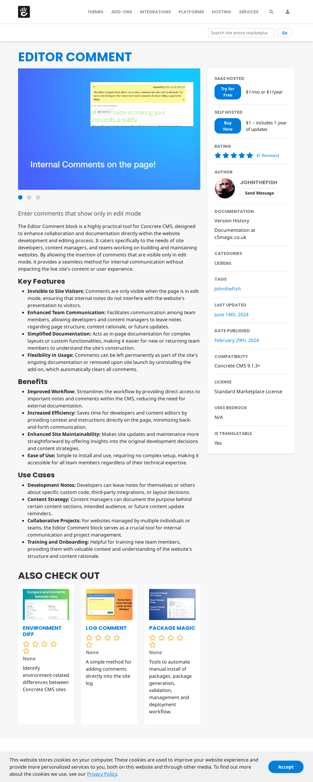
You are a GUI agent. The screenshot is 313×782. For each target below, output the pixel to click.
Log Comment (106, 628)
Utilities (222, 263)
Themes (95, 12)
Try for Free (227, 92)
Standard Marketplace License (248, 391)
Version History (231, 220)
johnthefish (258, 182)
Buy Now (228, 126)
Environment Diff (42, 631)
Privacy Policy (102, 776)
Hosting (221, 12)
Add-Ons (121, 12)
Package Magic (172, 628)
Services (249, 12)
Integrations (155, 12)
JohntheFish (227, 288)
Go (285, 33)
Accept (286, 769)
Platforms (191, 12)
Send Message (259, 193)
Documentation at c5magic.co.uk (234, 233)
